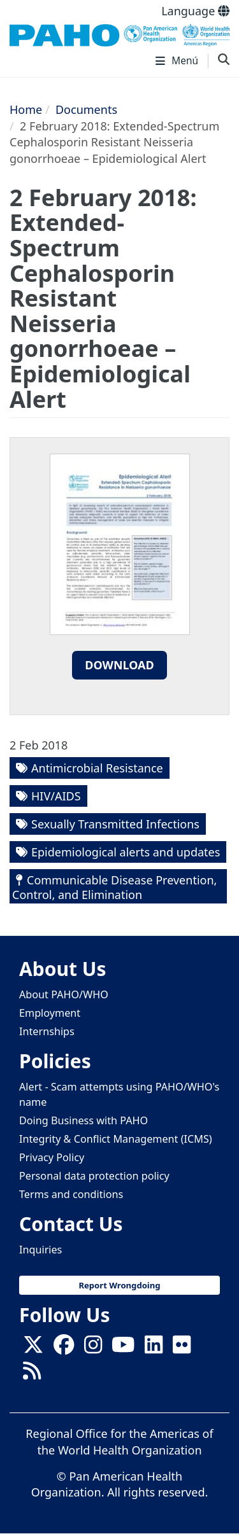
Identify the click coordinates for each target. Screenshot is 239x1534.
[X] (33, 1348)
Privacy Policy (51, 1157)
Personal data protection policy (94, 1176)
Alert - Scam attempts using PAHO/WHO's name (119, 1094)
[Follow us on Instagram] (93, 1348)
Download (119, 665)
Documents (86, 109)
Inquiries (40, 1250)
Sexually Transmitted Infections (115, 824)
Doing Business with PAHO (83, 1120)
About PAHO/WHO (63, 994)
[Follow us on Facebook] (64, 1348)
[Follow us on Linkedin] (154, 1348)
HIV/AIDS (56, 796)
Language (195, 10)
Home (26, 109)
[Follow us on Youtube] (123, 1348)
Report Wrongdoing (119, 1285)
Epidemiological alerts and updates (125, 852)
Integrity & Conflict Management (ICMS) (115, 1139)
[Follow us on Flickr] (182, 1348)
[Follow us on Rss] (32, 1374)
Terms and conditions (71, 1194)
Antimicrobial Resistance (97, 768)
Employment (49, 1013)
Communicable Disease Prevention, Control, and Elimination (114, 887)
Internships (47, 1031)
